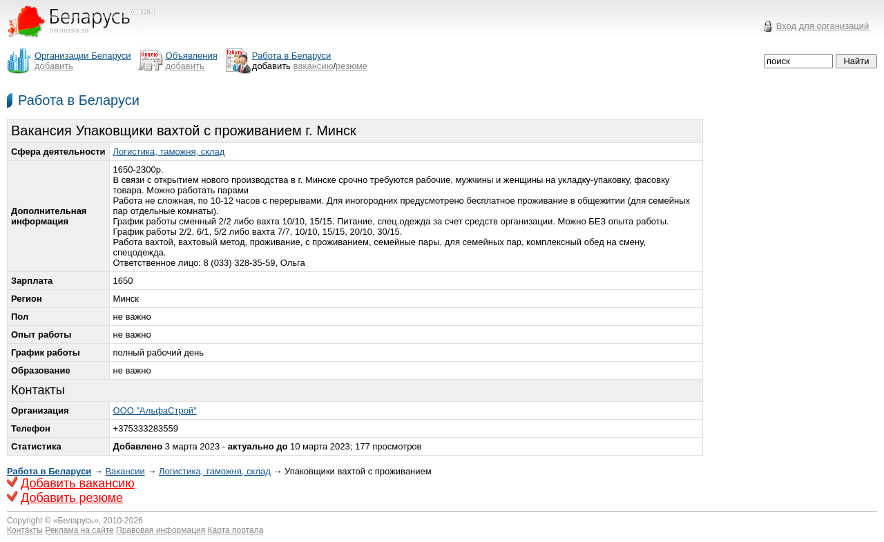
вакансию (314, 66)
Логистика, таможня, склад (169, 151)
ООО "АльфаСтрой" (155, 410)
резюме (351, 66)
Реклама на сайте (79, 530)
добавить (54, 66)
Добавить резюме (72, 498)
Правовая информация (160, 530)
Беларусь (76, 520)
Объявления (192, 55)
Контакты (25, 530)
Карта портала (236, 530)
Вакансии (124, 471)
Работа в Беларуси (79, 100)
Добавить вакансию (78, 483)
